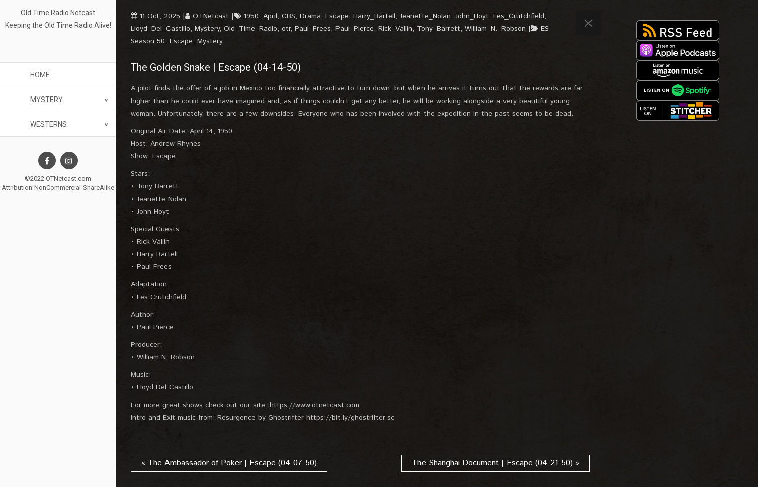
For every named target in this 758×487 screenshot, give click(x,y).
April (270, 16)
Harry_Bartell (374, 16)
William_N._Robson (495, 29)
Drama (310, 16)
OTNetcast (211, 16)
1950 (251, 16)
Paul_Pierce (354, 29)
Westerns (48, 124)
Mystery (46, 99)
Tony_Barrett (438, 29)
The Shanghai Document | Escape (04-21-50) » (495, 463)
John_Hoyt (472, 16)
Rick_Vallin (395, 29)
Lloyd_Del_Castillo (160, 29)
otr (286, 29)
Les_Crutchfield (518, 16)
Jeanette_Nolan (425, 16)
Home (40, 75)
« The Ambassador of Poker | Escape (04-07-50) (229, 463)
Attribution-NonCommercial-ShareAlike (58, 187)
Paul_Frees (313, 29)
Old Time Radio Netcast (58, 13)
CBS (288, 16)
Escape (337, 16)
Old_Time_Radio (250, 29)
